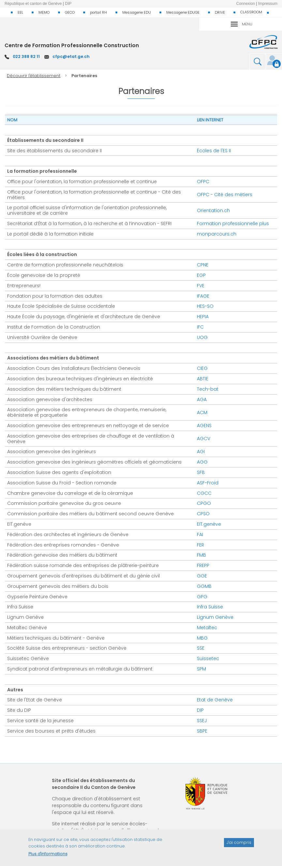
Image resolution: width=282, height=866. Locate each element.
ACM (202, 412)
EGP (201, 275)
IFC (200, 327)
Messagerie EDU (136, 12)
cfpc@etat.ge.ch (71, 56)
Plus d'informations (47, 856)
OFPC (203, 181)
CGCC (204, 493)
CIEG (202, 368)
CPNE (202, 265)
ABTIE (202, 378)
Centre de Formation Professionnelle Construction (72, 45)
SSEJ (202, 720)
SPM (201, 669)
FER (200, 545)
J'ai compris (239, 845)
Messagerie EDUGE (183, 12)
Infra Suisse (210, 606)
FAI (200, 534)
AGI (201, 451)
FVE (200, 285)
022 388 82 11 (26, 56)
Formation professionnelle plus (233, 223)
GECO (70, 12)
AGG (202, 462)
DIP (200, 710)
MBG (202, 638)
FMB (201, 555)
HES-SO (205, 306)
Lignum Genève (215, 617)
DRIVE (220, 12)
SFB (201, 472)
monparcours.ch (216, 234)
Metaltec (207, 627)
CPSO (203, 513)
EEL (20, 12)
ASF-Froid (207, 483)
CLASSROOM (251, 12)
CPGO (204, 503)
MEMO (44, 12)
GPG (202, 596)
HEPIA (203, 316)
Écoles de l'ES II (214, 150)
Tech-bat (207, 389)
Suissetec (208, 658)
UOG (202, 337)
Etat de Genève (215, 700)
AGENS (204, 425)
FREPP (203, 565)
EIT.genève (209, 524)
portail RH (98, 12)
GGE (202, 576)
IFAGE (203, 296)
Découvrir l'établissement (33, 75)
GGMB (204, 586)
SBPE (202, 731)
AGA (202, 399)
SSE (200, 648)
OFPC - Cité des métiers (224, 194)
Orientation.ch (213, 210)
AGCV (203, 438)
